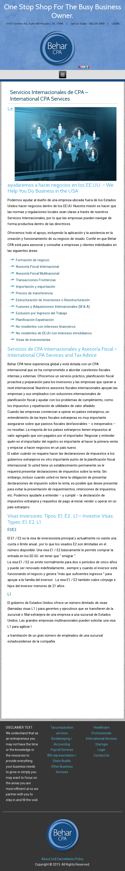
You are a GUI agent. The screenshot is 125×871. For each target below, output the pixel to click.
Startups (101, 744)
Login (101, 750)
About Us (48, 859)
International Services (101, 738)
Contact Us (101, 755)
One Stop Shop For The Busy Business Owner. (62, 11)
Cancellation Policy (70, 859)
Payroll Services (62, 750)
